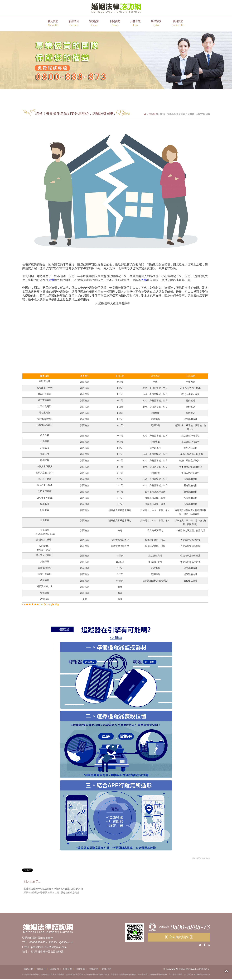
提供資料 (155, 376)
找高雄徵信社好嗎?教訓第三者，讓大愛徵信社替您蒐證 (51, 892)
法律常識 (135, 23)
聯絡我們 (178, 23)
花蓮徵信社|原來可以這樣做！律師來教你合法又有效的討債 (53, 888)
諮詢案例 (94, 23)
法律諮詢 (156, 23)
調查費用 (84, 376)
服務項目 (74, 23)
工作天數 (119, 376)
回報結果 (190, 376)
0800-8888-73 (37, 942)
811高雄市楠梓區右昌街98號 (47, 951)
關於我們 (53, 23)
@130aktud (65, 942)
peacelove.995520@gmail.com (49, 947)
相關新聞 (115, 23)
